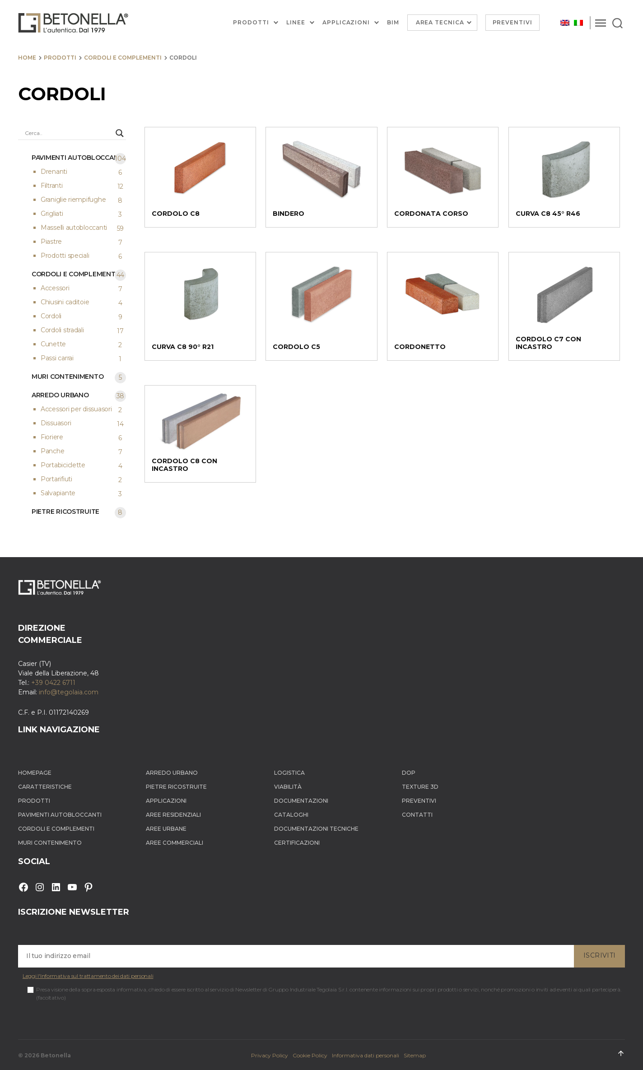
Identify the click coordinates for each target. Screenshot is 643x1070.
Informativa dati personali (365, 1055)
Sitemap (415, 1055)
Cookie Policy (310, 1055)
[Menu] (600, 23)
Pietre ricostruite (176, 786)
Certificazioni (297, 842)
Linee (295, 22)
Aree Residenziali (173, 814)
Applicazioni (346, 22)
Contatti (417, 814)
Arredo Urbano (172, 772)
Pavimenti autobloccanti (60, 814)
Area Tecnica (440, 22)
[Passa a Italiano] (578, 22)
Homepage (34, 772)
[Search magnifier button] (119, 133)
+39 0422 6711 (53, 683)
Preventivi (513, 22)
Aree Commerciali (174, 842)
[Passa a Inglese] (565, 22)
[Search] (617, 23)
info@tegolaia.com (68, 692)
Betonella (56, 1055)
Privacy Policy (269, 1055)
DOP (408, 772)
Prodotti (251, 22)
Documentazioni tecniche (316, 828)
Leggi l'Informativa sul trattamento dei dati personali (88, 975)
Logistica (289, 772)
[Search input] (68, 133)
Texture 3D (420, 786)
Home (27, 57)
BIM (393, 22)
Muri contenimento (50, 842)
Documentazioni (301, 800)
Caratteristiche (45, 786)
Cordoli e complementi (123, 57)
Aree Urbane (166, 828)
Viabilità (288, 786)
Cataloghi (291, 814)
